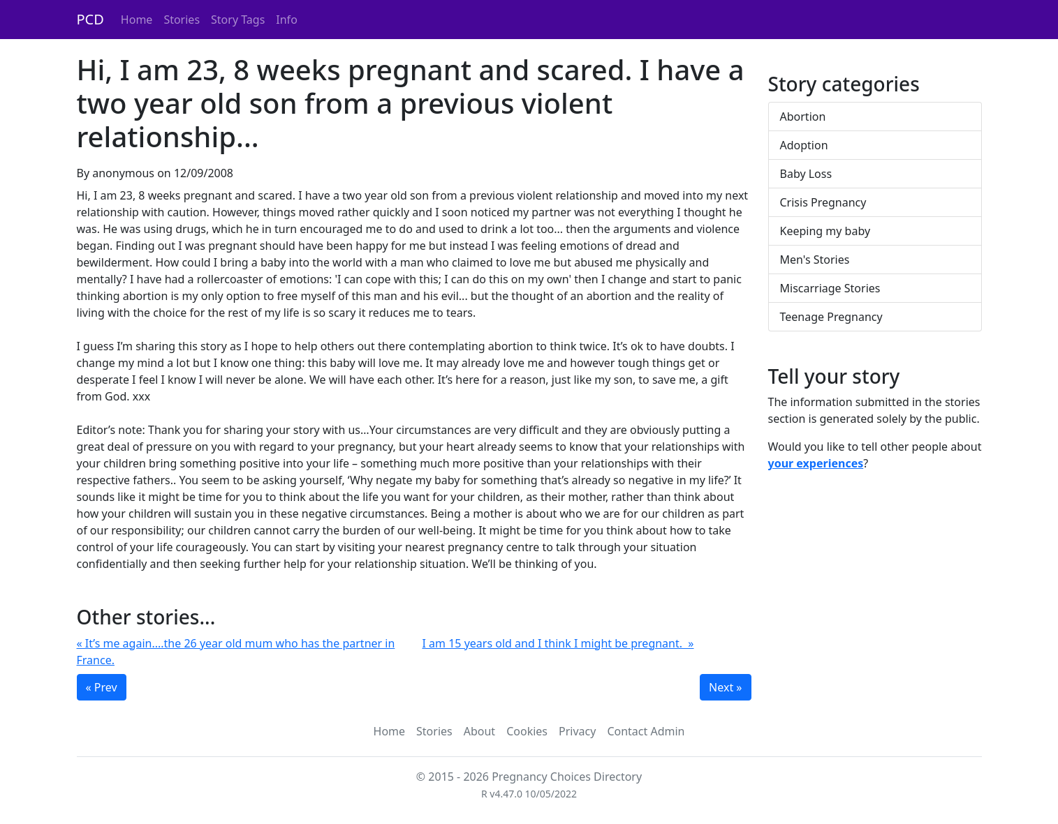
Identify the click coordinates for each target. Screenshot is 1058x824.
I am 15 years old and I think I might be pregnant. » (558, 643)
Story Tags (238, 19)
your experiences (816, 463)
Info (286, 19)
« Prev (101, 687)
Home (137, 19)
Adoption (804, 145)
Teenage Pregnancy (831, 316)
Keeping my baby (825, 231)
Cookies (527, 731)
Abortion (803, 116)
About (479, 731)
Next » (725, 687)
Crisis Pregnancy (823, 202)
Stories (181, 19)
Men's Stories (815, 259)
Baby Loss (806, 173)
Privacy (577, 731)
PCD (90, 19)
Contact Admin (645, 731)
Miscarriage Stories (830, 288)
